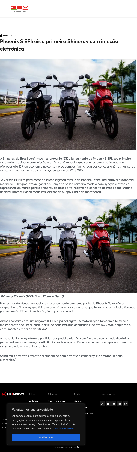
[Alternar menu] (77, 9)
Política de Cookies (64, 428)
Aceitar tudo (46, 437)
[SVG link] (27, 8)
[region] (46, 424)
